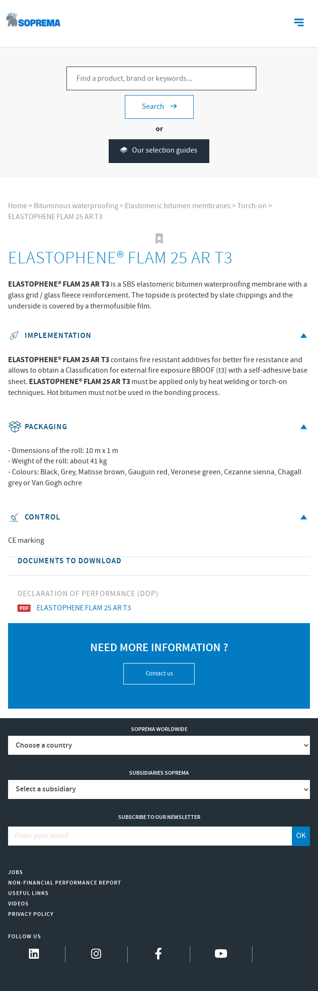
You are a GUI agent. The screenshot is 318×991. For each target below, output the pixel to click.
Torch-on (252, 206)
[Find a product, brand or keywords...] (161, 78)
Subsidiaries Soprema (159, 773)
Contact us (159, 674)
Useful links (28, 893)
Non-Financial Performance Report (65, 883)
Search (159, 107)
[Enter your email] (150, 836)
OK (301, 836)
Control (159, 517)
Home (17, 206)
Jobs (15, 872)
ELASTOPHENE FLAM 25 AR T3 (55, 217)
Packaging (159, 427)
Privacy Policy (31, 914)
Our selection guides (159, 150)
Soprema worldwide (159, 729)
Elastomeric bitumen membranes (178, 206)
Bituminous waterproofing (76, 206)
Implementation (159, 336)
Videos (18, 904)
